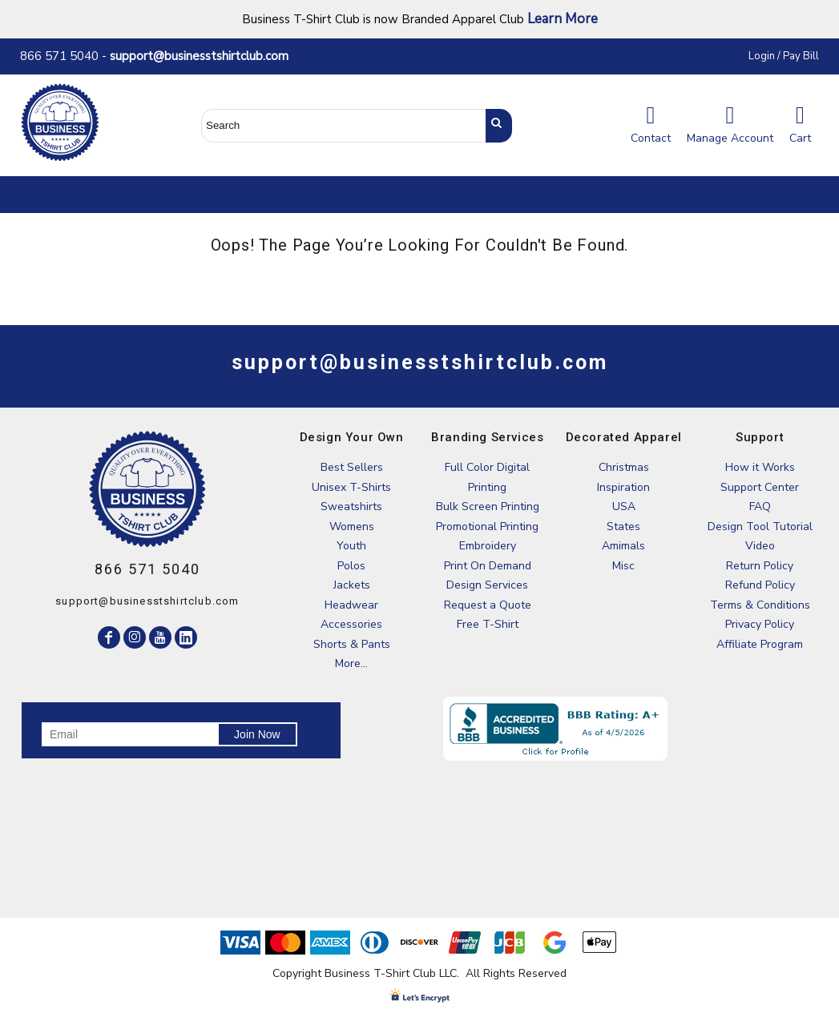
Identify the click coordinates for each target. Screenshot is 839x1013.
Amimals (623, 545)
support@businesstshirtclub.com (205, 56)
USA (623, 506)
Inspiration (623, 487)
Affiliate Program (759, 644)
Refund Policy (760, 585)
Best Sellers (352, 467)
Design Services (487, 585)
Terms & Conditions (760, 605)
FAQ (760, 506)
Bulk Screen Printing (487, 506)
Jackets (351, 585)
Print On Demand (487, 565)
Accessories (351, 624)
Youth (351, 545)
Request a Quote (487, 605)
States (623, 526)
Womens (351, 526)
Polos (351, 565)
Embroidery (487, 545)
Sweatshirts (351, 506)
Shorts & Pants (351, 644)
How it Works (760, 467)
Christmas (624, 467)
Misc (623, 565)
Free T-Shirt (487, 624)
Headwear (351, 605)
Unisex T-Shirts (351, 487)
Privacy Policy (759, 624)
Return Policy (759, 565)
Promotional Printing (487, 526)
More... (351, 663)
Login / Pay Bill (783, 56)
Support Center (759, 487)
